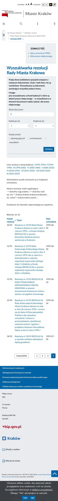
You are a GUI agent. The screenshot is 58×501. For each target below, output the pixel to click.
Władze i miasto (31, 33)
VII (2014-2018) (28, 171)
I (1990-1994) (40, 165)
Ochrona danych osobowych (13, 368)
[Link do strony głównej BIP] (29, 13)
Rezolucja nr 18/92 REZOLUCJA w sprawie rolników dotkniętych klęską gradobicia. (29, 339)
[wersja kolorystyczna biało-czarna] (47, 4)
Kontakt (5, 419)
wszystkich (14, 142)
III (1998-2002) (19, 168)
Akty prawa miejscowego (41, 56)
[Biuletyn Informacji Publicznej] (29, 428)
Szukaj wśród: (15, 135)
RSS (3, 397)
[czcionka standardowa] (26, 4)
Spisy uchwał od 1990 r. (40, 53)
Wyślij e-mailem (11, 449)
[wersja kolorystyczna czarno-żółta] (50, 4)
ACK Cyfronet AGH (8, 477)
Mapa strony (7, 394)
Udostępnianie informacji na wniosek (16, 373)
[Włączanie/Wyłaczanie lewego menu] (3, 35)
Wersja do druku (11, 460)
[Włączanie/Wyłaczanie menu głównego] (4, 24)
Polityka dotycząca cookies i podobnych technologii (22, 387)
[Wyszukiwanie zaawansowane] (21, 23)
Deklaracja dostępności (11, 382)
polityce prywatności (42, 490)
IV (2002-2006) (33, 168)
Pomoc (5, 408)
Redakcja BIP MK (8, 415)
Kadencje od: (14, 121)
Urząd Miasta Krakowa (45, 474)
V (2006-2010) (48, 168)
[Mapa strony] (38, 24)
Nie (32, 498)
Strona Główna (16, 33)
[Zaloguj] (55, 24)
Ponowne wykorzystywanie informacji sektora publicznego (24, 377)
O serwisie (6, 404)
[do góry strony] (54, 473)
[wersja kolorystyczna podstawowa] (43, 4)
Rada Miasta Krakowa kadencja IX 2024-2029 (27, 36)
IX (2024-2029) (13, 174)
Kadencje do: (39, 121)
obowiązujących (18, 138)
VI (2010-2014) (13, 171)
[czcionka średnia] (28, 4)
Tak (25, 498)
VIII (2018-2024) (43, 171)
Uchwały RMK (15, 39)
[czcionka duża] (31, 4)
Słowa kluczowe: (16, 110)
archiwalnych (36, 138)
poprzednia (21, 356)
